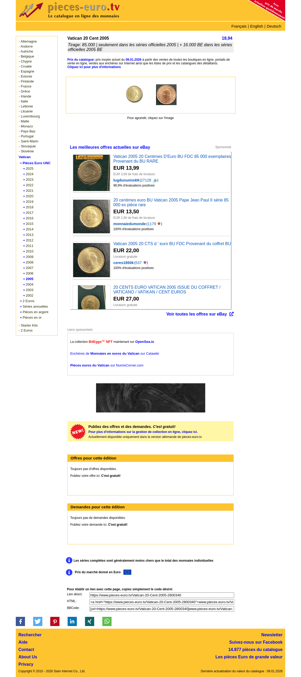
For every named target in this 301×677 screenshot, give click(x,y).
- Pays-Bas (27, 131)
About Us (27, 657)
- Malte (24, 121)
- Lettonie (26, 106)
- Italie (23, 101)
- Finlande (26, 81)
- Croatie (25, 66)
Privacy (25, 664)
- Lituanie (26, 111)
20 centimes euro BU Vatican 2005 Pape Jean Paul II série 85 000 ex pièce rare (171, 202)
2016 (29, 218)
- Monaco (26, 126)
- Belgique (26, 56)
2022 (29, 185)
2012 (29, 240)
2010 (29, 251)
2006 (29, 273)
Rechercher (30, 635)
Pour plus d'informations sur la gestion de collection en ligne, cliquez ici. (143, 432)
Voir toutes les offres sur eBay (196, 314)
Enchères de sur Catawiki (114, 353)
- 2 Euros (26, 330)
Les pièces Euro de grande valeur (249, 657)
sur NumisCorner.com (106, 365)
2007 (29, 268)
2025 (29, 168)
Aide (23, 642)
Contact (26, 649)
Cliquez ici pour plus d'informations (94, 67)
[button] (20, 621)
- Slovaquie (27, 146)
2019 (29, 202)
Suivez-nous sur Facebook (256, 642)
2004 (29, 284)
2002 (29, 295)
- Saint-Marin (28, 141)
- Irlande (25, 96)
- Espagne (26, 71)
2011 (29, 246)
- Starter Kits (28, 325)
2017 (29, 213)
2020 (29, 196)
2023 (29, 180)
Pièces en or (32, 317)
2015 (29, 224)
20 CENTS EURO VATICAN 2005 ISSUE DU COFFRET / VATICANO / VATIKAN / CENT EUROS (166, 289)
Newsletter (272, 635)
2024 (29, 174)
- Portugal (26, 136)
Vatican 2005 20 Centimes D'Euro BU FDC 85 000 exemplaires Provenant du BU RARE (172, 158)
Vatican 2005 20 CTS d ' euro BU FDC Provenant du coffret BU (172, 243)
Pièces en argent (35, 312)
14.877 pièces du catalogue (255, 649)
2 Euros (28, 301)
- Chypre (25, 61)
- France (25, 86)
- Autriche (26, 51)
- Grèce (24, 91)
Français (239, 26)
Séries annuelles (35, 306)
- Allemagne (28, 41)
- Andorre (26, 46)
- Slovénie (26, 151)
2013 (29, 235)
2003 (29, 290)
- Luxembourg (29, 116)
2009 (29, 257)
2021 (29, 191)
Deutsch (274, 26)
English (256, 26)
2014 (29, 229)
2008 (29, 262)
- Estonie (25, 76)
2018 (29, 207)
